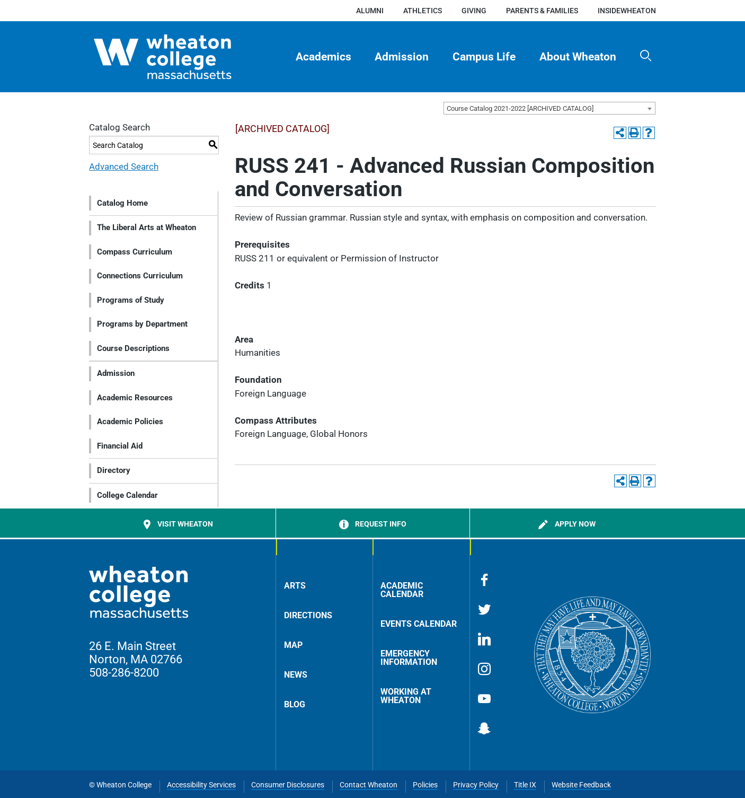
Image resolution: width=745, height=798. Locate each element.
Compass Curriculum (134, 252)
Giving (474, 10)
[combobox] (549, 108)
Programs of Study (130, 300)
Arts (295, 586)
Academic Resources (135, 397)
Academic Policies (130, 421)
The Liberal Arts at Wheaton (146, 227)
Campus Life (484, 56)
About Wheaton (577, 56)
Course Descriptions (133, 348)
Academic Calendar (401, 590)
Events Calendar (418, 624)
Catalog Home (122, 203)
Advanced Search (123, 166)
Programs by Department (142, 324)
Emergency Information (408, 657)
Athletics (422, 10)
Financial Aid (120, 446)
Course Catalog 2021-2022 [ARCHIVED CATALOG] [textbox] (520, 108)
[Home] (181, 56)
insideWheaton (627, 10)
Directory (113, 470)
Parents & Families (542, 10)
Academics (323, 56)
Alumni (370, 10)
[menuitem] (323, 56)
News (295, 675)
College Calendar (127, 495)
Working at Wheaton (405, 696)
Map (293, 645)
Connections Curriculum (140, 275)
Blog (294, 704)
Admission (402, 56)
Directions (308, 615)
